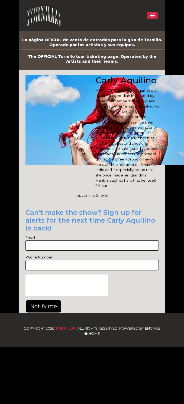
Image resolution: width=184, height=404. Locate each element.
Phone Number (39, 257)
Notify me (43, 306)
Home (92, 333)
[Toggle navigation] (152, 15)
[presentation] (66, 285)
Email (30, 237)
